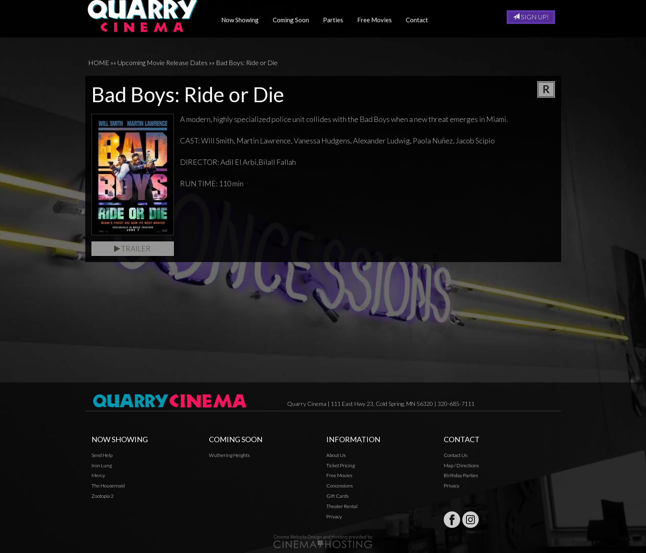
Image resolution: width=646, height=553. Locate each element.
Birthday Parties (461, 475)
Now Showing (243, 19)
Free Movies (377, 19)
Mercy (98, 475)
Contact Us (455, 455)
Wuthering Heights (229, 455)
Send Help (101, 455)
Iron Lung (101, 465)
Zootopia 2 (102, 496)
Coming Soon (294, 19)
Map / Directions (461, 465)
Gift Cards (337, 496)
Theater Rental (342, 506)
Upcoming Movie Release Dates (162, 62)
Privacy (334, 516)
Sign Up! (531, 17)
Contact (420, 19)
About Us (336, 455)
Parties (336, 19)
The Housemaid (108, 486)
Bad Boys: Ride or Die (247, 62)
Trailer (132, 248)
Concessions (339, 486)
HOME (98, 62)
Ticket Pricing (340, 465)
